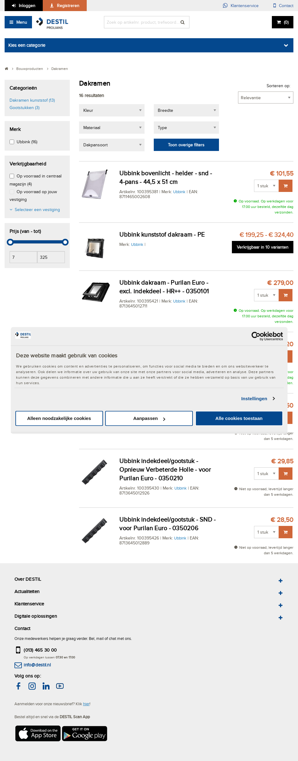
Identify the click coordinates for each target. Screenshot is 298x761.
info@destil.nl (37, 664)
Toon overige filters (186, 145)
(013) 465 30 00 (40, 650)
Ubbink (179, 191)
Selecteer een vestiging (37, 209)
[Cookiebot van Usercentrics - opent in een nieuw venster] (256, 336)
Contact (286, 5)
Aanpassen (149, 418)
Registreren (68, 5)
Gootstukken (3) (24, 107)
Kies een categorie (26, 45)
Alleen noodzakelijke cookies (59, 418)
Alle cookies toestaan (238, 418)
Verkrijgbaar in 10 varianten (262, 247)
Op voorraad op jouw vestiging (33, 195)
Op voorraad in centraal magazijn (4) (36, 180)
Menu (21, 22)
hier (86, 703)
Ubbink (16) (27, 142)
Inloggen (27, 5)
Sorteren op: (278, 86)
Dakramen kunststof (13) (32, 100)
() (286, 22)
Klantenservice (245, 5)
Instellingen (254, 398)
